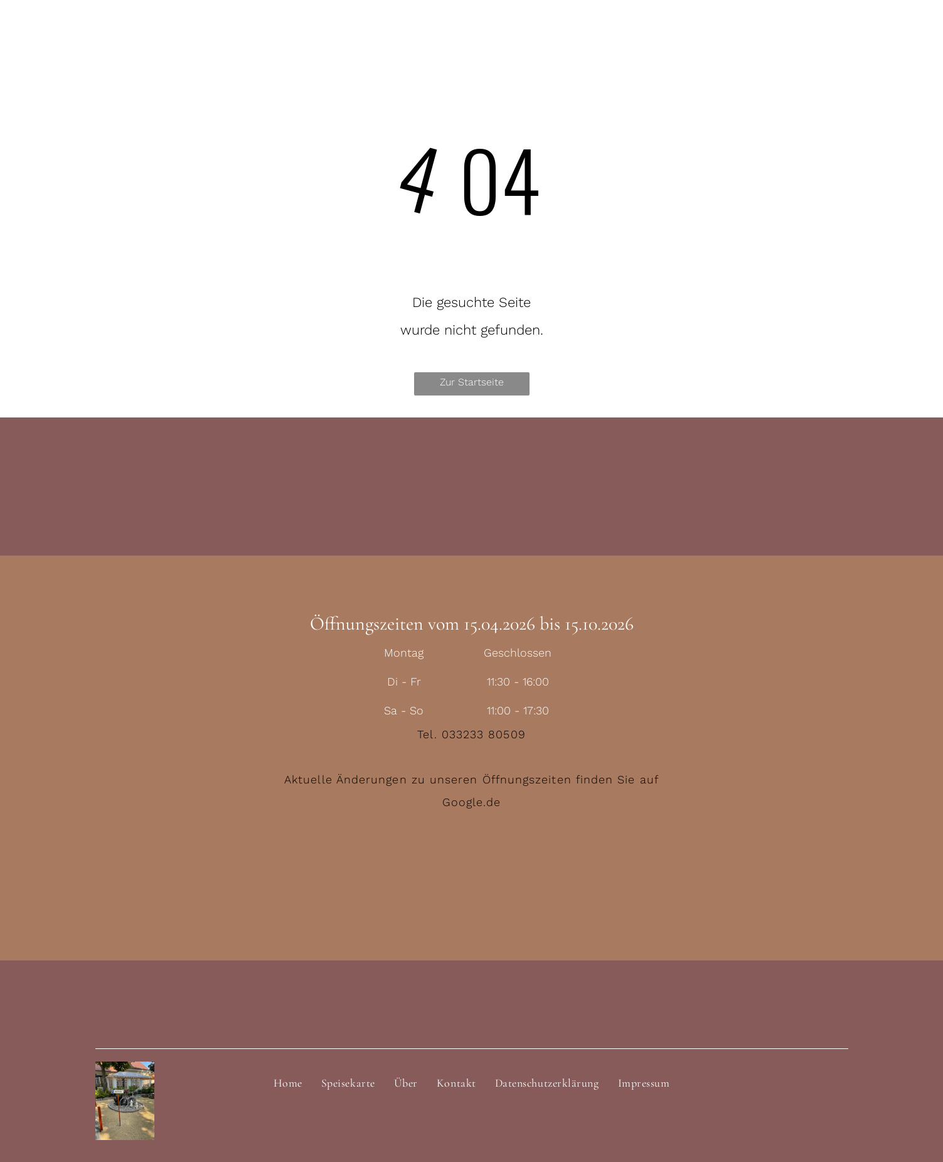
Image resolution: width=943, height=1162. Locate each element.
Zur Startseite (472, 382)
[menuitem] (288, 1083)
